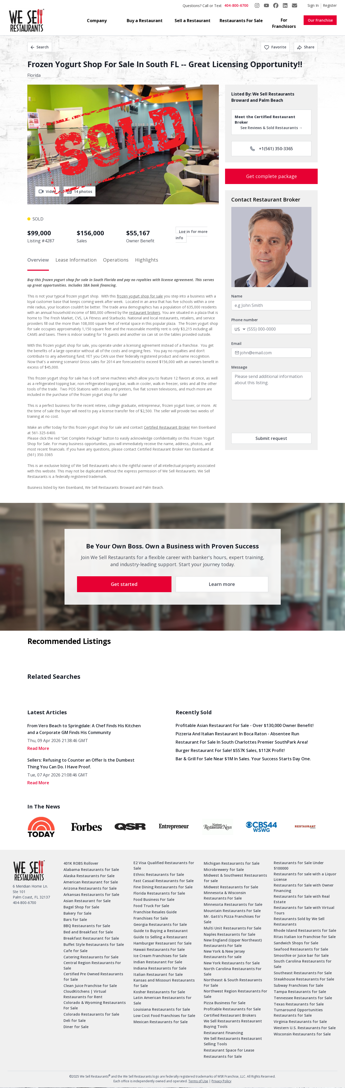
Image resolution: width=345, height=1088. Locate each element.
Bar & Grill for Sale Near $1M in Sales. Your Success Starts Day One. (243, 759)
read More (38, 748)
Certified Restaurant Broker (167, 427)
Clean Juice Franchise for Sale (90, 985)
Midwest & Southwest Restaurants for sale (235, 878)
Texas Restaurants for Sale (299, 1004)
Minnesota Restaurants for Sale (233, 904)
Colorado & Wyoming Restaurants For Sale (94, 1005)
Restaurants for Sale (223, 1056)
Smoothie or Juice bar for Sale (301, 955)
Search (40, 47)
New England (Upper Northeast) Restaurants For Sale (233, 943)
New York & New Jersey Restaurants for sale (224, 954)
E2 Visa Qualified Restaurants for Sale (163, 865)
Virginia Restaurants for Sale (300, 1021)
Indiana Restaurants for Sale (159, 968)
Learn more (222, 584)
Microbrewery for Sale (224, 869)
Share (305, 47)
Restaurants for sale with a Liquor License (305, 876)
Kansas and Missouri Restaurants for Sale (164, 983)
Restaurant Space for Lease (229, 1050)
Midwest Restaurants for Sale (231, 886)
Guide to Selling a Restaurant (160, 936)
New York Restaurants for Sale (232, 962)
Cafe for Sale (75, 950)
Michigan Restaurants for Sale (231, 863)
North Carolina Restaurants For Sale (232, 971)
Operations (116, 260)
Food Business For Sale (153, 899)
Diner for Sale (75, 1026)
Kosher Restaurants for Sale (159, 991)
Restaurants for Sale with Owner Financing (304, 888)
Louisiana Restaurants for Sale (161, 1009)
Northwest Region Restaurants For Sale (235, 994)
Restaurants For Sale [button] (241, 20)
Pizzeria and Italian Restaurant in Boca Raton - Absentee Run (237, 734)
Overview (38, 260)
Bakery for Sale (77, 913)
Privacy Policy (221, 1081)
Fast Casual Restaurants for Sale (163, 880)
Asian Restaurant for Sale (87, 900)
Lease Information (76, 260)
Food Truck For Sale (151, 905)
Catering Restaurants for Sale (90, 956)
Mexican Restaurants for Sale (160, 1021)
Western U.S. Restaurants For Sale (305, 1027)
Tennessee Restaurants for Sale (303, 997)
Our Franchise (320, 20)
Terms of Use (198, 1081)
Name (236, 296)
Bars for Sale (75, 919)
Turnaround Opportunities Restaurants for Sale (298, 1012)
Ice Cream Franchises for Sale (160, 955)
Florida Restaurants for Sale (159, 893)
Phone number (244, 319)
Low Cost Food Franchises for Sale (164, 1015)
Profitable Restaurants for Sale (232, 1009)
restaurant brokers (144, 312)
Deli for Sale (74, 1020)
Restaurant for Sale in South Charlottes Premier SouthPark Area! (242, 742)
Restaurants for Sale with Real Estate (302, 899)
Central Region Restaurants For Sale (92, 965)
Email (236, 343)
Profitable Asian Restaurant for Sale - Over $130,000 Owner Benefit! (245, 725)
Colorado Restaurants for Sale (91, 1014)
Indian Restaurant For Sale (157, 961)
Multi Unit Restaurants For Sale (232, 928)
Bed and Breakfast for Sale (88, 931)
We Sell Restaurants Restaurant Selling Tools (233, 1041)
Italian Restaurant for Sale (158, 974)
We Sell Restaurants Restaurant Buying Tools (233, 1024)
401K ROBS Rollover (80, 863)
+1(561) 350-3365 (271, 148)
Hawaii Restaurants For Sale (159, 949)
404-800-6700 (236, 5)
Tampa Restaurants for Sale (300, 991)
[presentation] (270, 416)
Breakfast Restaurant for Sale (91, 938)
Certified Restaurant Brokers (230, 1015)
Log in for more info (191, 234)
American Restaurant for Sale (90, 882)
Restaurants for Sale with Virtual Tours (304, 910)
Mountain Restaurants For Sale (232, 910)
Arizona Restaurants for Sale (90, 888)
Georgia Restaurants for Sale (160, 924)
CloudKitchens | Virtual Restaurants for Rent (84, 994)
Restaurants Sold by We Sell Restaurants (299, 921)
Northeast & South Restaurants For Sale (233, 982)
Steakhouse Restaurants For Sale (304, 979)
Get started (124, 584)
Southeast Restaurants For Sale (303, 972)
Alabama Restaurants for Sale (91, 869)
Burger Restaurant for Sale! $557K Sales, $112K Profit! (230, 750)
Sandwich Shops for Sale (296, 942)
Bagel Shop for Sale (81, 906)
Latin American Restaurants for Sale (162, 1000)
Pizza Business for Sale (224, 1002)
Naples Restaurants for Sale (229, 934)
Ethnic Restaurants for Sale (158, 874)
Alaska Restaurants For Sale (88, 875)
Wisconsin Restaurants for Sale (302, 1034)
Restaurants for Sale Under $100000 (299, 865)
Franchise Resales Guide (155, 911)
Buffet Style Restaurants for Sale (93, 944)
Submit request (271, 438)
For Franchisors (284, 23)
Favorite (275, 47)
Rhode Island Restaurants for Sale (305, 930)
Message (239, 367)
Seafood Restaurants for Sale (301, 949)
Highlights (146, 260)
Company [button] (97, 20)
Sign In (313, 5)
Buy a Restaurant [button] (145, 20)
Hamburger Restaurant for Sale (162, 943)
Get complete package (271, 176)
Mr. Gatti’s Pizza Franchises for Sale (232, 919)
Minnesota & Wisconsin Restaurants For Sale (225, 895)
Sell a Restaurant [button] (192, 20)
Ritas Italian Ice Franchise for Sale (305, 936)
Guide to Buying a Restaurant (160, 930)
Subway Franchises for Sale (298, 985)
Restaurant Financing (223, 1032)
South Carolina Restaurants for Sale (302, 964)
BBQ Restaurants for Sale (86, 925)
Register (330, 5)
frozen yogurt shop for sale (140, 296)
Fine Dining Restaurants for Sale (163, 886)
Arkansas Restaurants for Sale (91, 894)
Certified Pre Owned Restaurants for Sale (93, 976)
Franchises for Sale (150, 918)
